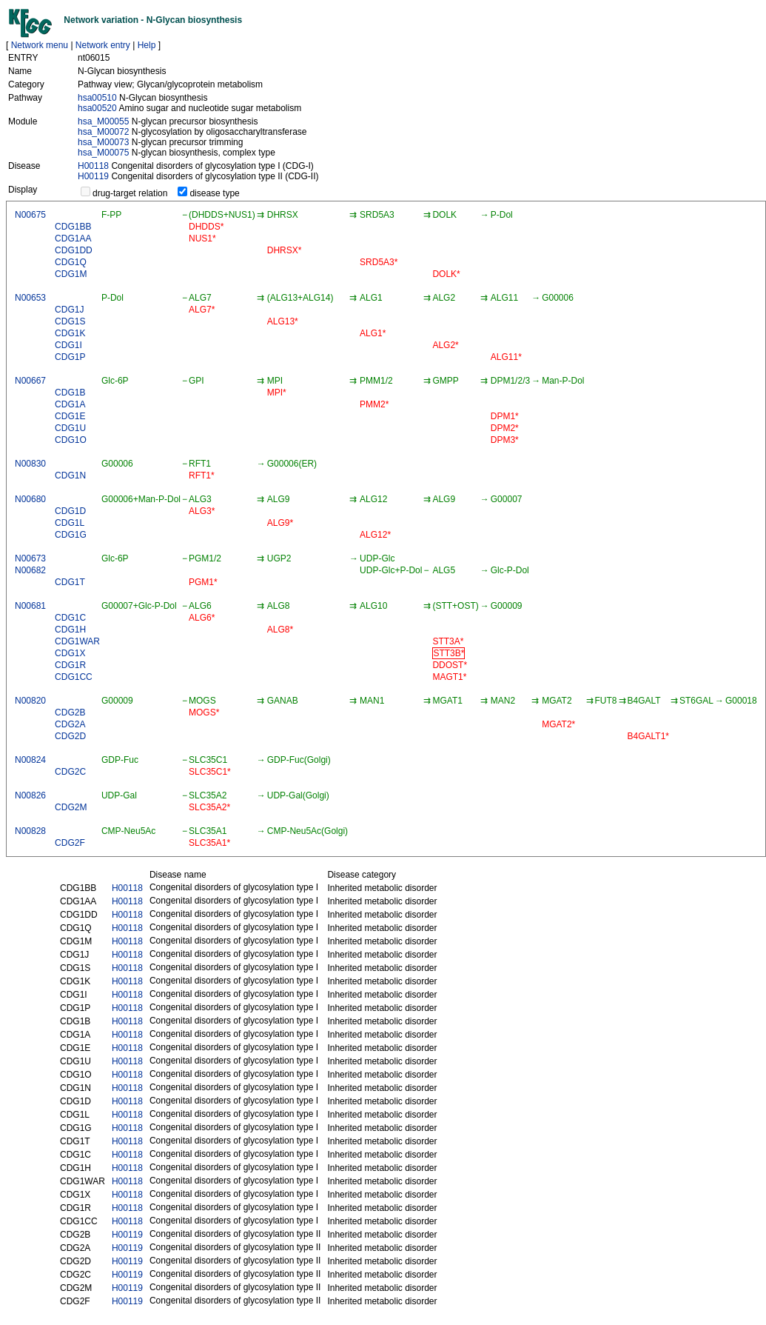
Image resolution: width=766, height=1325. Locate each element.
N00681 (30, 606)
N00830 (30, 463)
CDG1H (70, 629)
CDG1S (70, 321)
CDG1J (69, 309)
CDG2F (70, 843)
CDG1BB (73, 226)
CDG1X (70, 653)
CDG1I (68, 345)
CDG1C (70, 618)
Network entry (102, 45)
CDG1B (70, 392)
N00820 (30, 700)
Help (147, 45)
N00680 (30, 499)
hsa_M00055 (103, 121)
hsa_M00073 (103, 142)
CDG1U (70, 428)
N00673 (30, 558)
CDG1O (71, 440)
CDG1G (71, 535)
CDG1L (69, 523)
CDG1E (70, 416)
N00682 (30, 570)
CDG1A (70, 404)
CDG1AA (73, 238)
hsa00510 (97, 98)
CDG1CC (74, 677)
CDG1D (70, 511)
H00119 (93, 176)
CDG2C (70, 772)
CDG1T (70, 582)
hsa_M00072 (103, 132)
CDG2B (70, 712)
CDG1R (70, 665)
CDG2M (71, 807)
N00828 (30, 831)
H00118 (93, 166)
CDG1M (71, 274)
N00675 (30, 215)
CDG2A (70, 724)
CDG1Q (71, 262)
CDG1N (70, 475)
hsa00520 (97, 108)
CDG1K (70, 333)
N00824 (30, 760)
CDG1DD (74, 250)
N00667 (30, 381)
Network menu (39, 45)
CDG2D (70, 736)
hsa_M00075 (103, 152)
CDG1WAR (77, 641)
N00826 (30, 795)
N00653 (30, 298)
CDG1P (70, 357)
